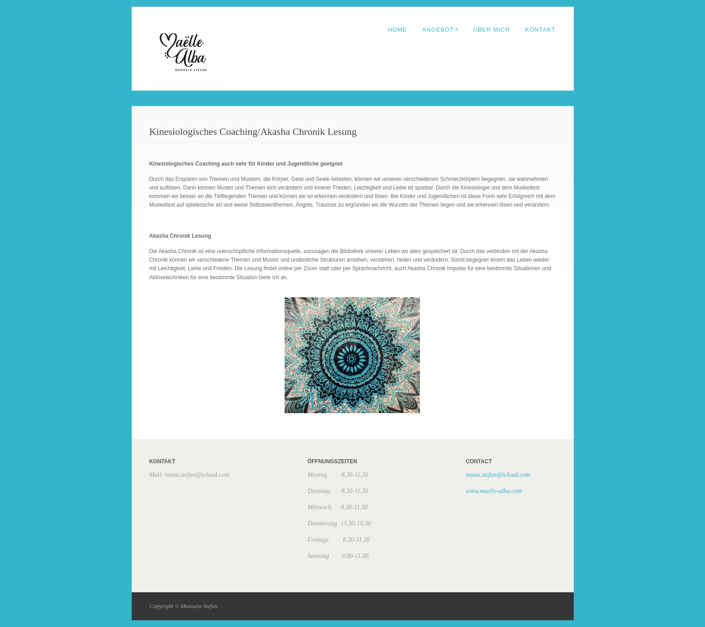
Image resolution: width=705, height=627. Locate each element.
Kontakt (540, 29)
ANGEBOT (440, 29)
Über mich (491, 29)
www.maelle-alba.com (494, 491)
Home (397, 29)
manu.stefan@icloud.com (498, 474)
